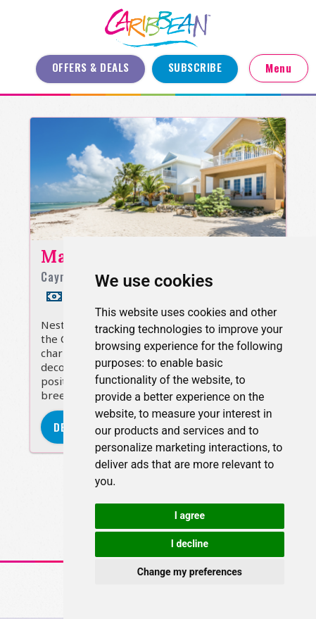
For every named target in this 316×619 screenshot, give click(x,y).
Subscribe (195, 67)
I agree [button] (190, 515)
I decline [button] (189, 543)
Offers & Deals (90, 67)
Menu (278, 67)
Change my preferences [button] (189, 571)
